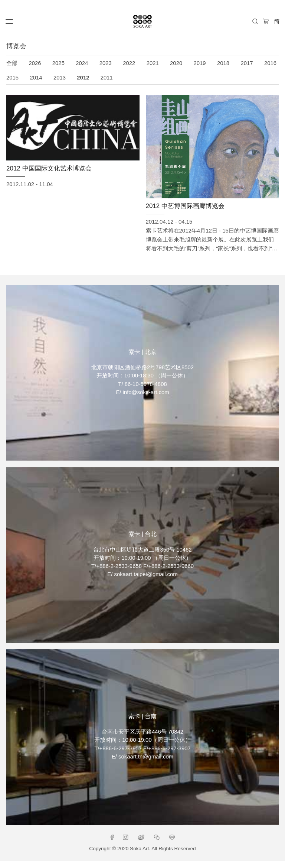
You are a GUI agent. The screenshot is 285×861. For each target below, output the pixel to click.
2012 (83, 78)
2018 (223, 63)
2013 (59, 78)
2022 (129, 63)
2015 (12, 78)
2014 (36, 78)
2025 (58, 63)
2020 (176, 63)
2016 (270, 63)
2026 (35, 63)
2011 (107, 78)
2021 (153, 63)
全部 (11, 63)
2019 (200, 63)
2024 (82, 63)
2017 (246, 63)
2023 (105, 63)
